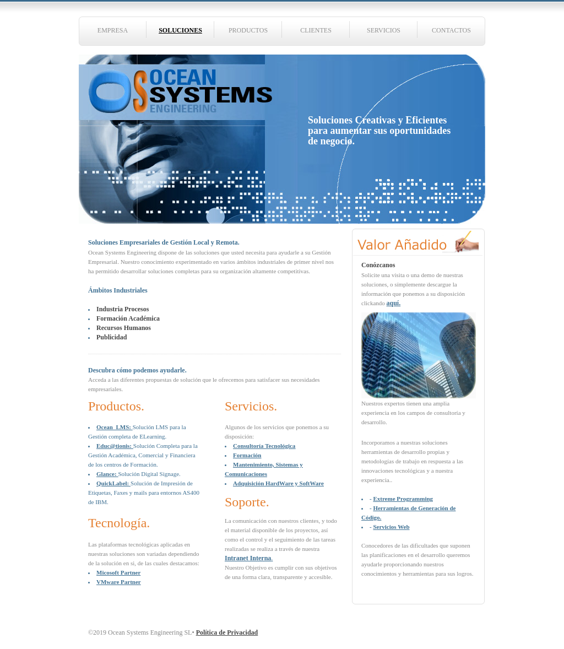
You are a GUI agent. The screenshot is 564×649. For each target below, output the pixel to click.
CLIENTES (316, 30)
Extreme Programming (403, 498)
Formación (247, 455)
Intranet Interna (248, 558)
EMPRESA (112, 30)
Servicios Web (391, 526)
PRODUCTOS (248, 30)
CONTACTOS (451, 30)
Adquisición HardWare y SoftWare (278, 483)
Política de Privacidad (227, 632)
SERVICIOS (383, 30)
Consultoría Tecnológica (264, 445)
